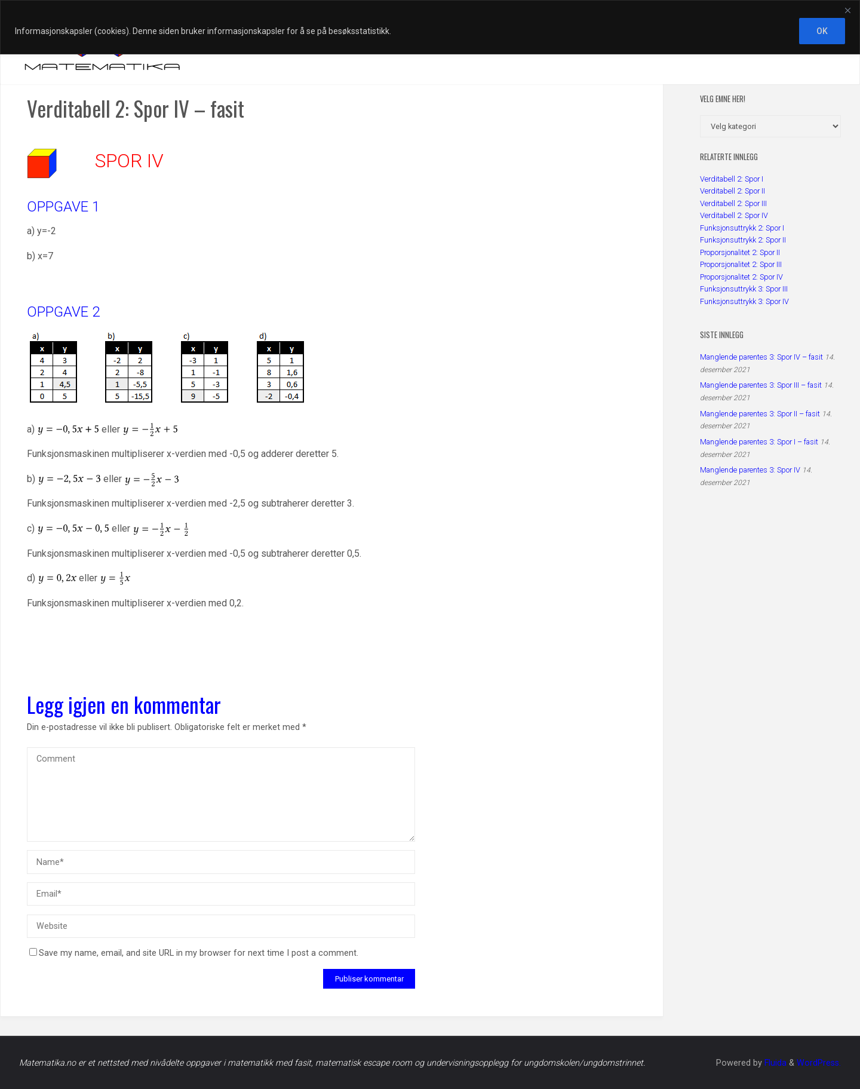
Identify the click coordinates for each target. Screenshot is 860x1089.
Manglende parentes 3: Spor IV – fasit (761, 356)
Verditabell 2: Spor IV (734, 215)
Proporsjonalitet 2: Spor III (741, 264)
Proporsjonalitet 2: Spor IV (741, 276)
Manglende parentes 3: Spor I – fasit (759, 441)
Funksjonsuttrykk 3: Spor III (744, 288)
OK (822, 31)
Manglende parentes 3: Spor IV (750, 469)
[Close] (847, 10)
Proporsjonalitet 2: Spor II (740, 252)
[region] (430, 27)
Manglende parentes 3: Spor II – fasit (760, 413)
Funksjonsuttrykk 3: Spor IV (744, 301)
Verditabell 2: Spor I (731, 178)
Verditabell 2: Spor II (732, 190)
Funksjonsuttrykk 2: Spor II (743, 239)
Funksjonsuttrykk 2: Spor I (742, 227)
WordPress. (819, 1063)
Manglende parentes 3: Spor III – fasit (761, 385)
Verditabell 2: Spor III (733, 203)
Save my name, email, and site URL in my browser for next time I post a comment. (193, 953)
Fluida (774, 1063)
